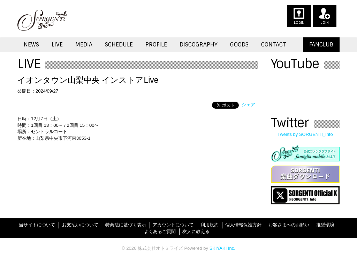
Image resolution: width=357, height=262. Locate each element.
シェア (248, 104)
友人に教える (196, 231)
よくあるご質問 (160, 231)
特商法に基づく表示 (125, 224)
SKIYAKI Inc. (222, 248)
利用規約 (209, 224)
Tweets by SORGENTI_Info (305, 134)
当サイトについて (37, 224)
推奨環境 (325, 224)
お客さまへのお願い (288, 224)
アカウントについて (173, 224)
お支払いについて (80, 224)
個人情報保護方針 (243, 224)
